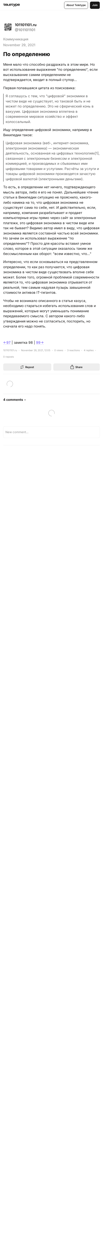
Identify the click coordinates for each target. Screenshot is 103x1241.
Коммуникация (15, 39)
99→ (40, 343)
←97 (7, 343)
